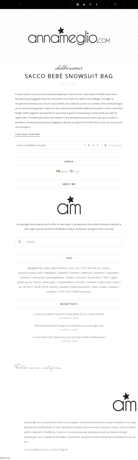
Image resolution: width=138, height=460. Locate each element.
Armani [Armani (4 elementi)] (105, 268)
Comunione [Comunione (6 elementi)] (39, 277)
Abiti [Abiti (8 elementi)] (47, 268)
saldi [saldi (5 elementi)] (94, 286)
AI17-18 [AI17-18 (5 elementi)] (86, 268)
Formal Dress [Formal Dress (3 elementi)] (95, 277)
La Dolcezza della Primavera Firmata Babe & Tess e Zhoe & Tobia (69, 314)
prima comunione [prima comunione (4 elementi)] (80, 286)
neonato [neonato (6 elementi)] (91, 282)
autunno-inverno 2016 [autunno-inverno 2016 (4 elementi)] (30, 272)
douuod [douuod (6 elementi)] (81, 277)
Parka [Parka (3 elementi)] (116, 282)
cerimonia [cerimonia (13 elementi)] (25, 277)
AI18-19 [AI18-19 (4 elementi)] (96, 268)
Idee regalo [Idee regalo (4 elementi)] (49, 282)
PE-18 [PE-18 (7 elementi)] (22, 286)
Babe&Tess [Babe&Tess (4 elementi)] (50, 272)
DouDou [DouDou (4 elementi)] (70, 277)
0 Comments (113, 145)
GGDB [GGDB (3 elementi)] (114, 277)
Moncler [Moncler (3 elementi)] (80, 282)
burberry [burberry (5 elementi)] (99, 272)
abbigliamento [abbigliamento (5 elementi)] (35, 268)
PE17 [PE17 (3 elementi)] (30, 286)
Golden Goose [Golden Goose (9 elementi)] (24, 282)
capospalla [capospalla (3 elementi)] (112, 272)
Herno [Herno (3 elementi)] (37, 282)
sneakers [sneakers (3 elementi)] (51, 291)
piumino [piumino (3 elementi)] (64, 286)
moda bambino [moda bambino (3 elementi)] (66, 282)
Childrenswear (69, 67)
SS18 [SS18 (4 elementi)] (61, 291)
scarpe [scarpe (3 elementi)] (103, 286)
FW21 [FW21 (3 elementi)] (106, 277)
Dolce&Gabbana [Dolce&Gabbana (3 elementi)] (55, 277)
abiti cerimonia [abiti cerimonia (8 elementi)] (59, 268)
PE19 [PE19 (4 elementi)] (45, 286)
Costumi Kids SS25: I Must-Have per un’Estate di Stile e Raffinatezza (69, 337)
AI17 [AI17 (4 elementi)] (78, 268)
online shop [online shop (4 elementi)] (104, 282)
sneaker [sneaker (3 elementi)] (113, 286)
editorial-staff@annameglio (31, 145)
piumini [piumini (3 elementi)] (54, 286)
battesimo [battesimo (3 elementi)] (87, 272)
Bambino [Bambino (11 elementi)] (75, 272)
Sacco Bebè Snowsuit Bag (69, 76)
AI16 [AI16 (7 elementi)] (71, 268)
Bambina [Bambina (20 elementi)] (63, 272)
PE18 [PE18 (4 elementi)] (37, 286)
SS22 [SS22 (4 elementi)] (68, 291)
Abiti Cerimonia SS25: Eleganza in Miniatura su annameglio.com (69, 325)
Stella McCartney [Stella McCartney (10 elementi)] (81, 291)
